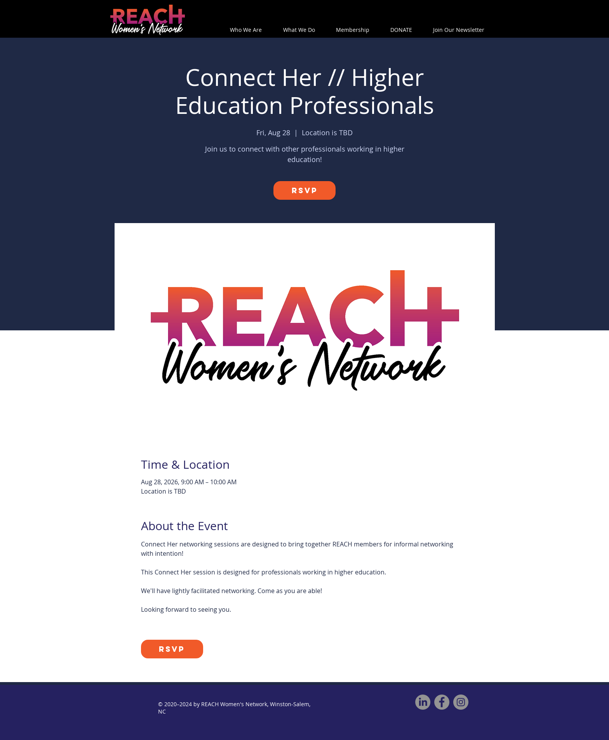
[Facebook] (441, 702)
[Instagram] (460, 702)
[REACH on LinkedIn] (422, 702)
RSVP (305, 190)
